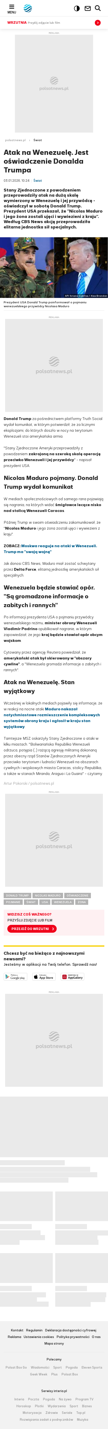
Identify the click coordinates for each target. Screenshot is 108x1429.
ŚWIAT (31, 902)
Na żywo (65, 1399)
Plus (54, 1374)
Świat (37, 140)
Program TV (85, 1399)
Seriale (67, 1413)
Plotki (39, 1406)
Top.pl (80, 1413)
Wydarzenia (57, 1406)
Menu (12, 12)
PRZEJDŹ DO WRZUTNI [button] (30, 929)
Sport (57, 1368)
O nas (96, 1337)
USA (45, 902)
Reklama (14, 1337)
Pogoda (72, 1368)
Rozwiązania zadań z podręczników (46, 1420)
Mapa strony (54, 1344)
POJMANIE (13, 902)
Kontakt (17, 1330)
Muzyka (82, 1420)
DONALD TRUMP (17, 895)
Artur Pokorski (15, 783)
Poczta (33, 1399)
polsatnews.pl (15, 140)
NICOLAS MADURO (48, 895)
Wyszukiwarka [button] (98, 8)
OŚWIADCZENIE (77, 895)
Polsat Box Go (16, 1368)
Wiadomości (40, 1368)
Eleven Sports (92, 1368)
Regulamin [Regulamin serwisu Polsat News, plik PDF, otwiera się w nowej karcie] (34, 1330)
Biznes (87, 1406)
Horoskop (23, 1406)
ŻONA (82, 902)
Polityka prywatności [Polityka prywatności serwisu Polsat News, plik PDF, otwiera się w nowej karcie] (72, 1337)
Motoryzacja (32, 1413)
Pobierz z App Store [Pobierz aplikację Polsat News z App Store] (55, 975)
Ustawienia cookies (39, 1337)
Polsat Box (70, 1374)
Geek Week (38, 1374)
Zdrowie (51, 1413)
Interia (19, 1399)
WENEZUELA (63, 902)
